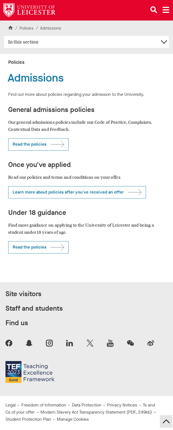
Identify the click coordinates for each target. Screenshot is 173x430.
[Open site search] (154, 10)
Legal (10, 405)
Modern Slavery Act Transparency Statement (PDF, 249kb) (96, 412)
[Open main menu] (166, 10)
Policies (27, 28)
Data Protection (86, 405)
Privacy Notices (122, 405)
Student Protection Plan (28, 419)
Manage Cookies (73, 419)
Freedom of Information (43, 405)
